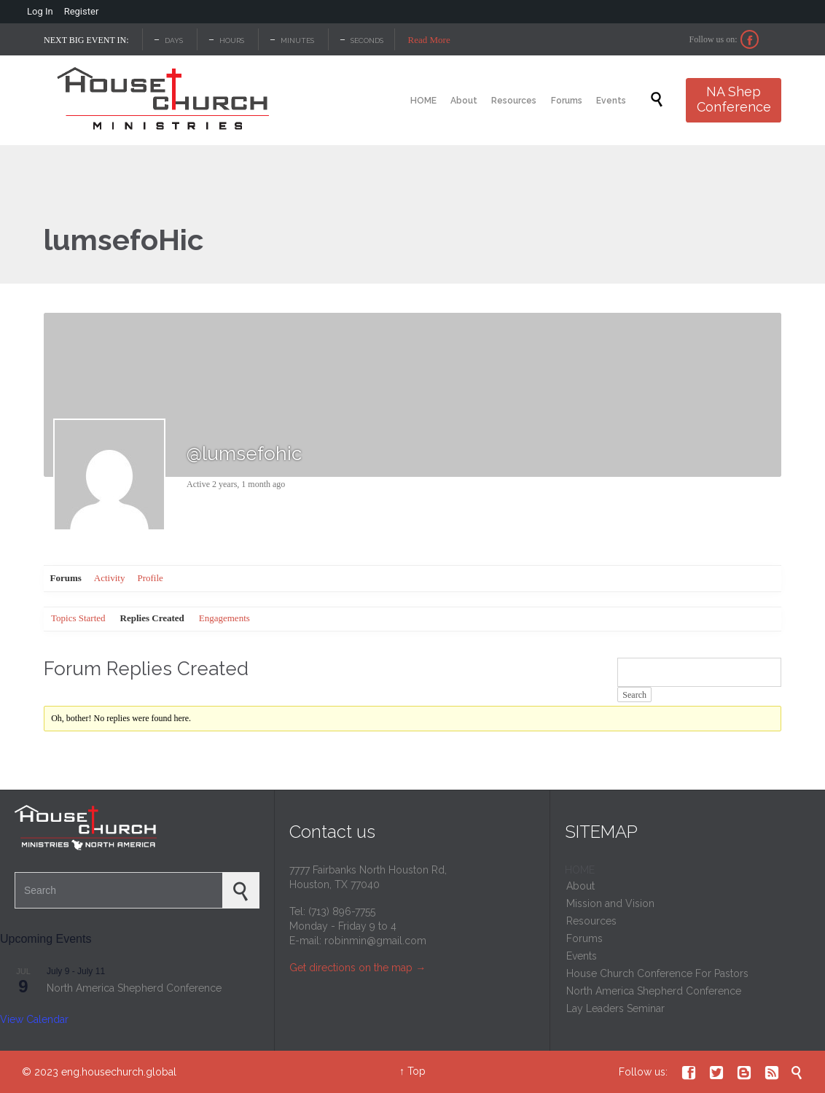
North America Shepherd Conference (134, 988)
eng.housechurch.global (118, 1072)
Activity (109, 577)
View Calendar (34, 1019)
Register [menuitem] (81, 11)
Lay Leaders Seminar (615, 1008)
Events (581, 956)
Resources (591, 921)
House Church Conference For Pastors (657, 973)
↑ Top (412, 1071)
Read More (429, 39)
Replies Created (152, 617)
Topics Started (78, 617)
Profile (150, 577)
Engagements (224, 617)
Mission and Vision (610, 903)
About (580, 886)
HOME (580, 870)
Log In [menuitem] (40, 11)
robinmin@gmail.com (375, 940)
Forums (66, 577)
